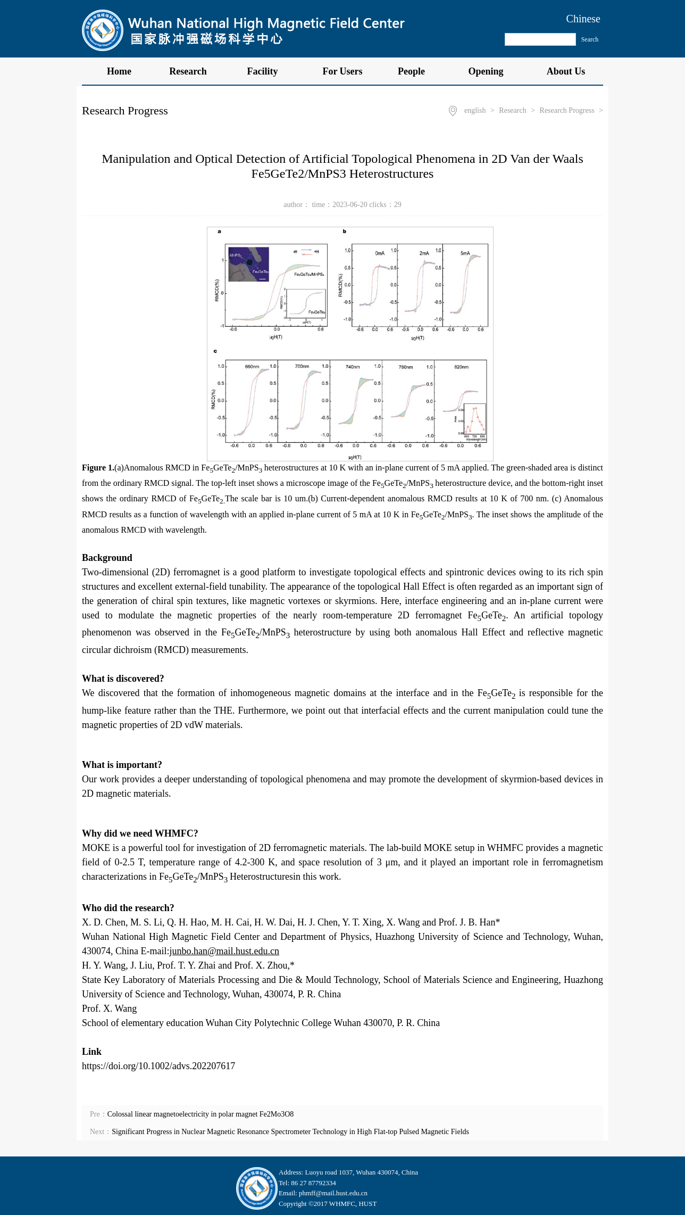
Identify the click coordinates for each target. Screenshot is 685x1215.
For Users (342, 71)
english (475, 110)
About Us (566, 71)
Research (193, 71)
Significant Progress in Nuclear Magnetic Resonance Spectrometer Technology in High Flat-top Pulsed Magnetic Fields (290, 1132)
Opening (491, 71)
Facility (268, 71)
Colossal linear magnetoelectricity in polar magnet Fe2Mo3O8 (200, 1114)
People (417, 71)
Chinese (583, 18)
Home (119, 71)
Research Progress (567, 110)
